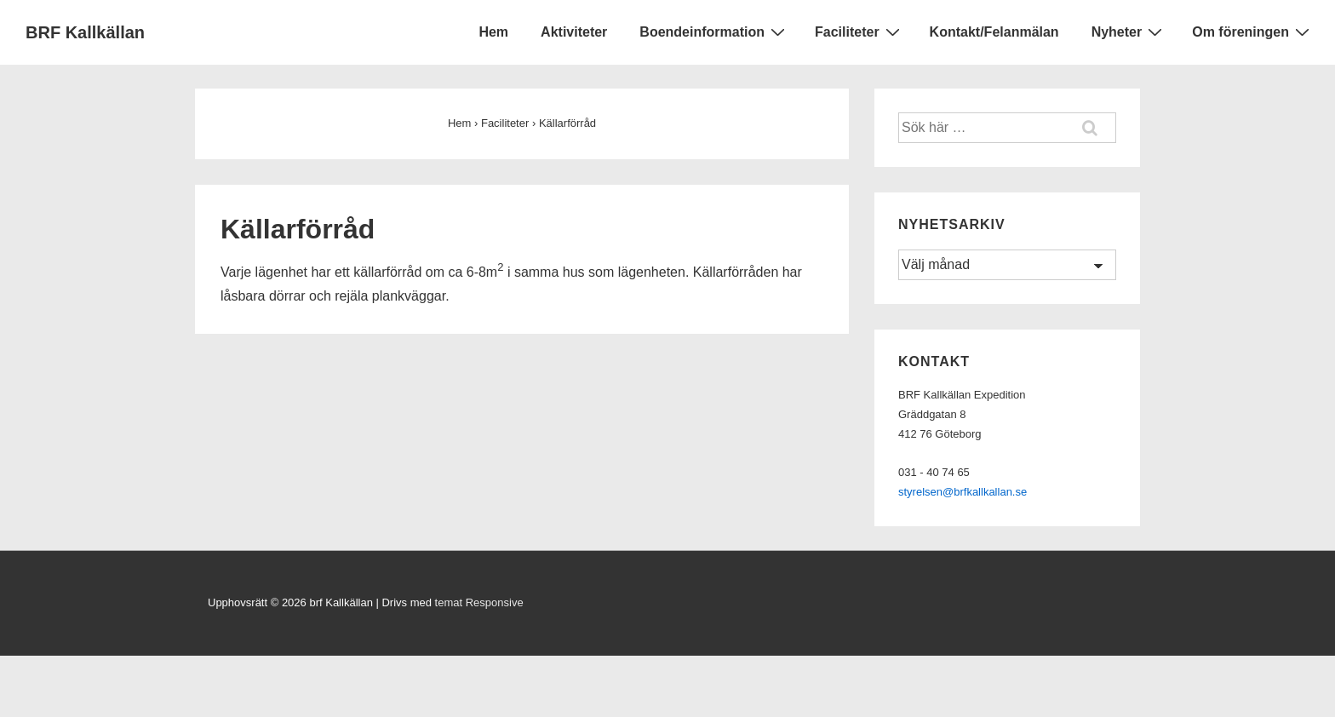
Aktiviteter (574, 32)
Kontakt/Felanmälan (994, 32)
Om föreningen (1253, 31)
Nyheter (1129, 31)
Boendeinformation (714, 31)
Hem (493, 32)
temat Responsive (479, 602)
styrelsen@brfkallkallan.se (962, 491)
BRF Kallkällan (85, 32)
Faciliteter (859, 31)
